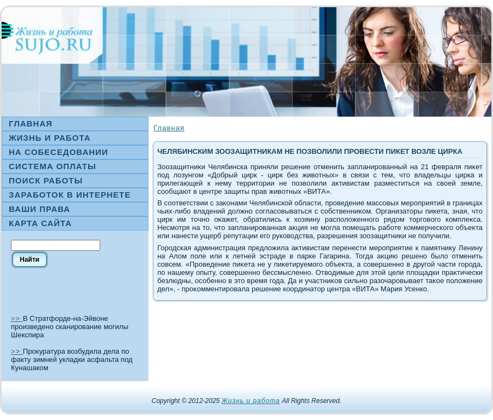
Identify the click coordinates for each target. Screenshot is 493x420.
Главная (168, 128)
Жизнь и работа (250, 401)
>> (17, 318)
